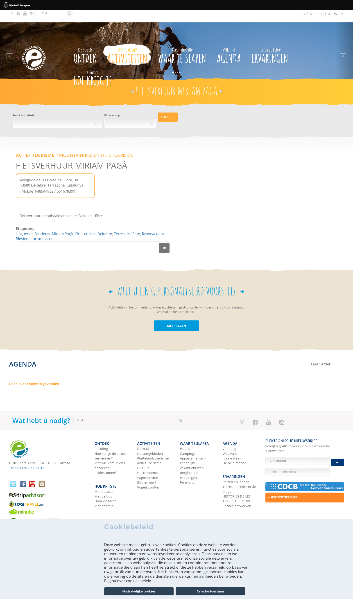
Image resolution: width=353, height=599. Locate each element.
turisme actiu (43, 226)
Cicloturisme (85, 221)
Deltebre (104, 221)
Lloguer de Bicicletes (33, 221)
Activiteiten (127, 42)
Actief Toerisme (149, 448)
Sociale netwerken (237, 488)
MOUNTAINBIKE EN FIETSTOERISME (95, 143)
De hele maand (235, 448)
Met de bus (103, 478)
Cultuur (143, 452)
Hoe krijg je (93, 64)
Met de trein (104, 488)
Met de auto (104, 474)
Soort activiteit (23, 103)
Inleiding (101, 433)
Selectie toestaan (210, 591)
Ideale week (232, 443)
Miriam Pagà (62, 221)
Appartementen (192, 443)
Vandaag (229, 433)
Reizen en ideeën (236, 464)
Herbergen (188, 462)
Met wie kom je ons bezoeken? (110, 450)
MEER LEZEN (176, 313)
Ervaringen (270, 42)
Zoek (165, 104)
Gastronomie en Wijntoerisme (150, 460)
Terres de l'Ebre (127, 221)
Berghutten (189, 457)
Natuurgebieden (150, 438)
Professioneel (105, 457)
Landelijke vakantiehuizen (192, 450)
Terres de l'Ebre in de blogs (239, 471)
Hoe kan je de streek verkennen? (111, 440)
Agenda (229, 42)
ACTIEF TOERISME (35, 143)
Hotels (185, 433)
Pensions (187, 467)
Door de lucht (105, 483)
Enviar (337, 459)
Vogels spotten (148, 472)
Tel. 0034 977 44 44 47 (26, 455)
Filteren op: (112, 103)
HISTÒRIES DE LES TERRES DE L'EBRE (237, 481)
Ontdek (85, 42)
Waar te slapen (182, 42)
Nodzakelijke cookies (138, 591)
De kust (143, 433)
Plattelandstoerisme (153, 443)
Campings (187, 438)
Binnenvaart (146, 467)
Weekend (230, 438)
